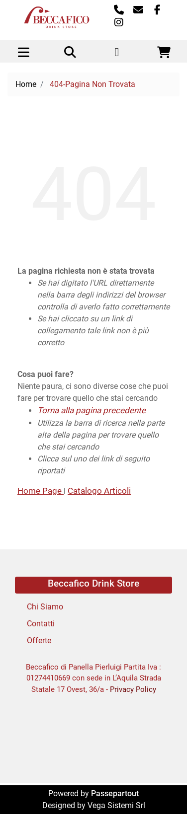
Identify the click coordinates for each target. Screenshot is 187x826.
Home (25, 84)
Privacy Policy (133, 689)
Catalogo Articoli (99, 491)
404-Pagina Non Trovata (92, 84)
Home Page (40, 491)
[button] (70, 53)
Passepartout (115, 793)
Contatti (41, 623)
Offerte (39, 640)
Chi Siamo (45, 606)
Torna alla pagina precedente (91, 410)
